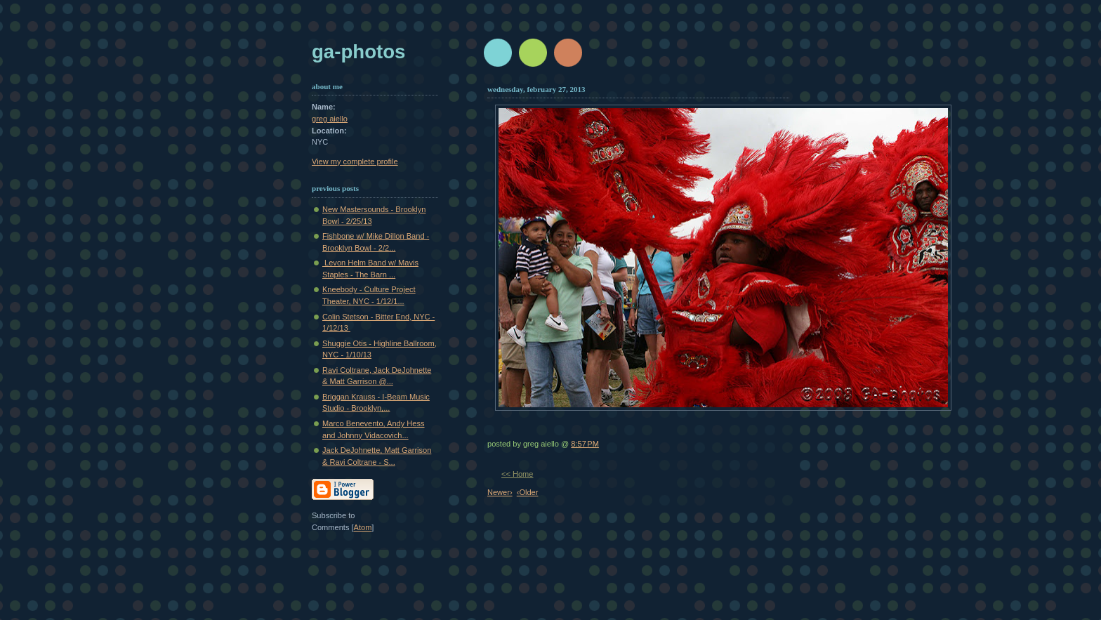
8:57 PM (585, 444)
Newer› (500, 492)
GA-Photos (358, 51)
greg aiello (330, 118)
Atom (363, 527)
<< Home (517, 474)
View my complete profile (355, 161)
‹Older (528, 492)
